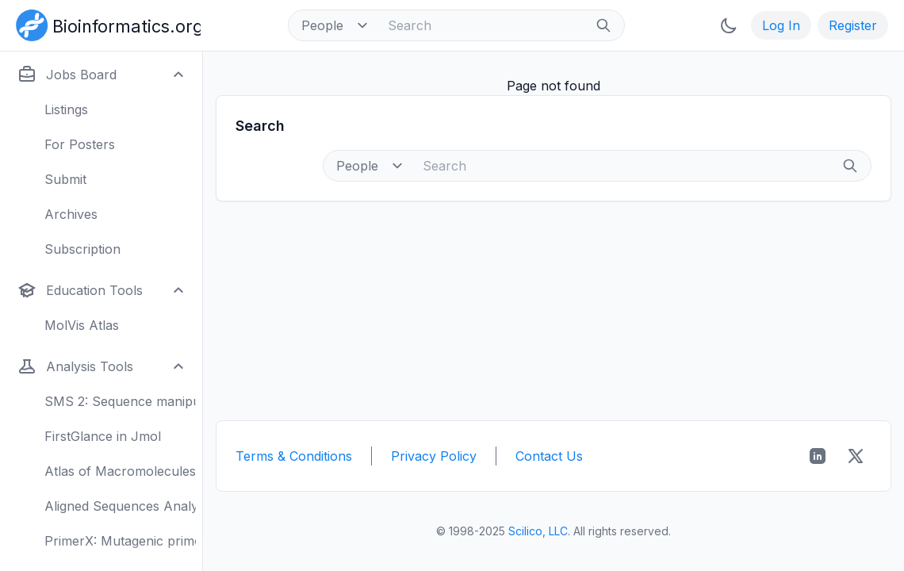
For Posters (79, 144)
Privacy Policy (434, 456)
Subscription (82, 249)
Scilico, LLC (538, 531)
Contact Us (549, 456)
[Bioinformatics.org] (105, 24)
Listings (66, 109)
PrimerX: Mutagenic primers (120, 541)
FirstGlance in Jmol (102, 436)
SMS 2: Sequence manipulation (120, 401)
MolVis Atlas (81, 325)
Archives (71, 214)
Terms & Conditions (294, 456)
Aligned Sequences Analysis (120, 506)
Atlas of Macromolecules (120, 471)
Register (853, 25)
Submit (65, 179)
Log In (781, 25)
